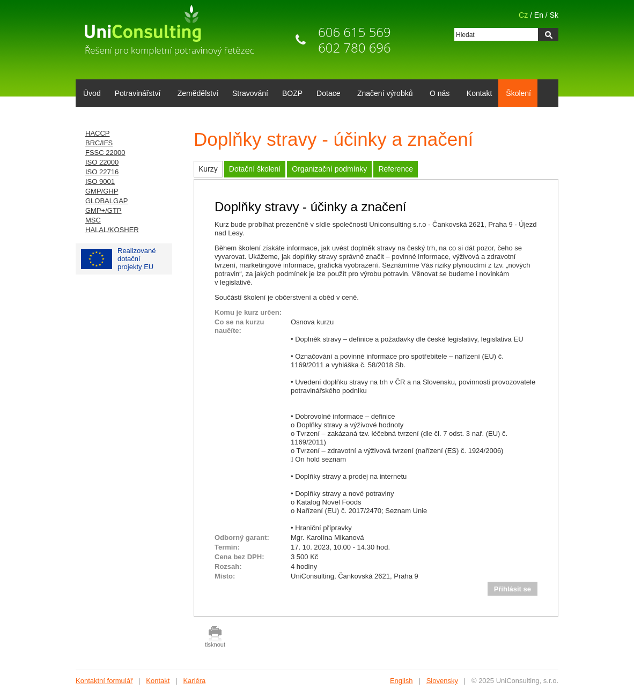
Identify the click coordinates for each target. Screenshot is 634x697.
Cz (523, 15)
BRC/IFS (99, 143)
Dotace (326, 94)
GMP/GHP (101, 191)
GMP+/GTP (103, 210)
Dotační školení (255, 169)
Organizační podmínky (329, 169)
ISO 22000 (102, 162)
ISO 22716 (102, 172)
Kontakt (479, 93)
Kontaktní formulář (104, 681)
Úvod (92, 93)
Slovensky (442, 681)
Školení (518, 93)
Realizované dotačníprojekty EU (118, 259)
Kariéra (194, 681)
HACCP (97, 133)
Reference (395, 169)
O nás (437, 94)
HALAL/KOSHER (112, 230)
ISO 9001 (100, 181)
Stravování (250, 93)
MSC (93, 220)
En (538, 15)
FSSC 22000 (105, 153)
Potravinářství (136, 94)
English (401, 681)
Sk (554, 15)
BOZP (292, 93)
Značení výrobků (383, 94)
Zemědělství (198, 93)
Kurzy (208, 169)
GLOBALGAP (106, 201)
